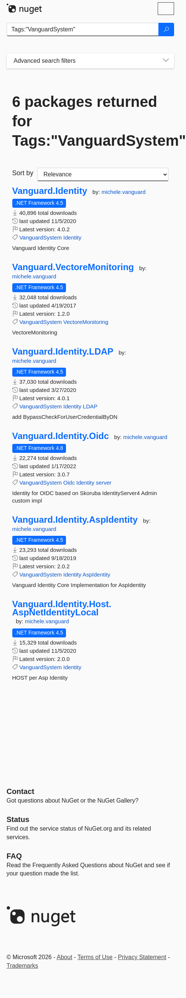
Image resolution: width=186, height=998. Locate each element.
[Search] (166, 29)
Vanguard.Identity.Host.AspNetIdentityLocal (61, 608)
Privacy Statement (142, 957)
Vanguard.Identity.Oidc (60, 436)
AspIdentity (96, 574)
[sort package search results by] (102, 174)
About (64, 957)
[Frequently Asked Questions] (14, 856)
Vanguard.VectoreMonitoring (73, 267)
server (103, 482)
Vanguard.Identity (49, 191)
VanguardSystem (40, 237)
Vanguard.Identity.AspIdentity (75, 520)
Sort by (23, 173)
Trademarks (22, 966)
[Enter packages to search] (83, 29)
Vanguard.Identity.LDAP (63, 351)
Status (18, 819)
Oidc (69, 482)
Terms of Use (95, 957)
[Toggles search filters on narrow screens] (166, 60)
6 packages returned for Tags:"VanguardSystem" (90, 121)
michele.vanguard (123, 192)
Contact (20, 791)
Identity (72, 237)
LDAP (90, 406)
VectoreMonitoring (85, 322)
